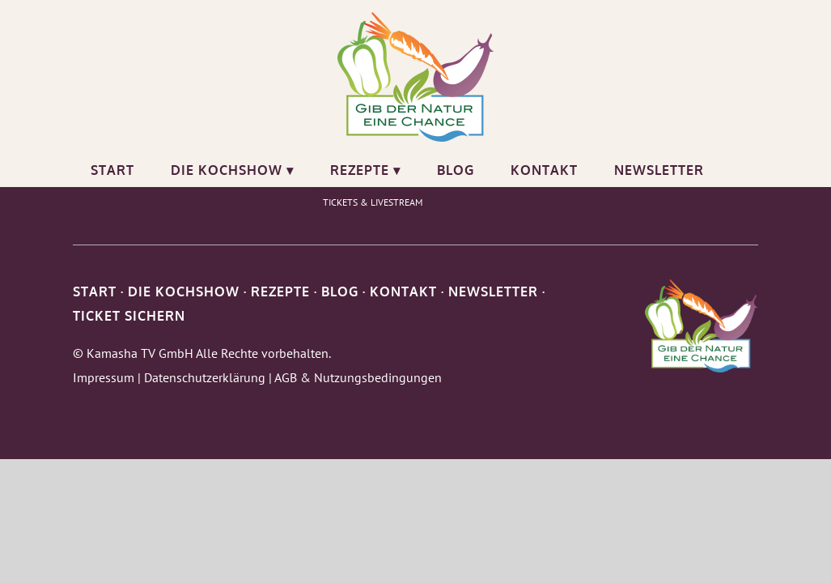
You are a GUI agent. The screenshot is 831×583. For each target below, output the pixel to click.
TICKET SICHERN (129, 316)
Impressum (103, 377)
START (95, 291)
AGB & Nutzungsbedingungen (358, 377)
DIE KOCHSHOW (184, 291)
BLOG (339, 291)
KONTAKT (403, 291)
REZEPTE (280, 291)
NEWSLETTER (493, 291)
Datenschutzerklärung (204, 377)
